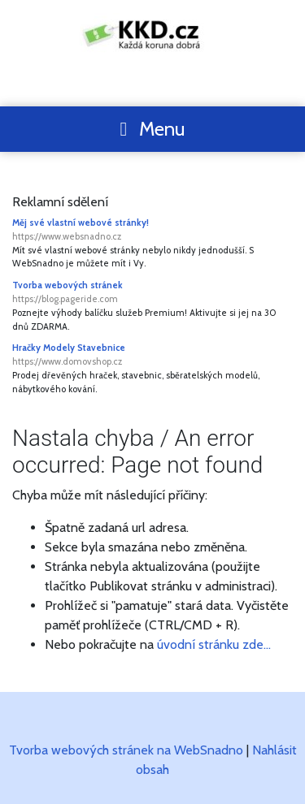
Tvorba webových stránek (152, 292)
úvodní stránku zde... (214, 644)
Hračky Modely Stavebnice (152, 355)
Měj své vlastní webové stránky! (152, 230)
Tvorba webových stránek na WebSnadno (126, 750)
